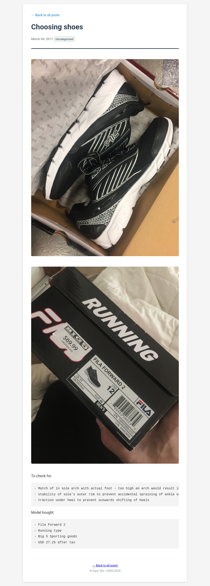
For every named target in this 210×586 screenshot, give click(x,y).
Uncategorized (64, 39)
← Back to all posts (45, 15)
